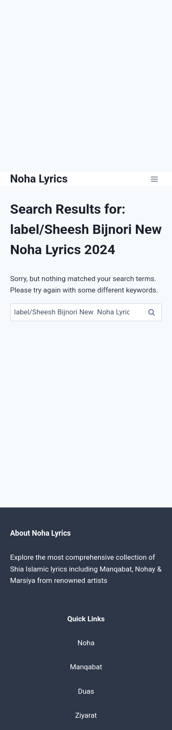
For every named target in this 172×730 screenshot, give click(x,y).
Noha (85, 643)
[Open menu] (154, 178)
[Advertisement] (86, 86)
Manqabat (86, 667)
